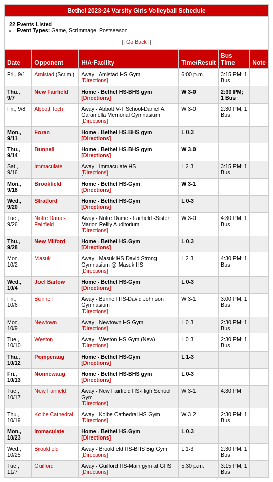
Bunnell (44, 149)
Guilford (43, 466)
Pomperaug (49, 357)
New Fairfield (51, 92)
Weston (43, 339)
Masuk (42, 258)
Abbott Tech (48, 109)
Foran (42, 132)
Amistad (44, 74)
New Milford (49, 241)
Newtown (45, 322)
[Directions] (94, 80)
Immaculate (48, 166)
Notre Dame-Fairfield (49, 221)
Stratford (45, 201)
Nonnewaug (49, 374)
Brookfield (47, 184)
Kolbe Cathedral (53, 414)
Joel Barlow (49, 282)
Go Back (136, 42)
